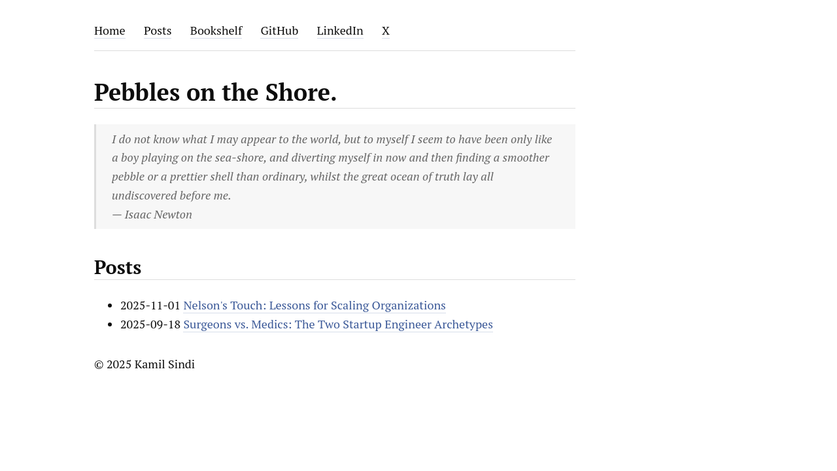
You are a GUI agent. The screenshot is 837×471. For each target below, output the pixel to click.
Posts (157, 30)
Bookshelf (216, 30)
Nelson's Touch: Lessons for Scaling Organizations (314, 305)
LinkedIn (340, 30)
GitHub (279, 30)
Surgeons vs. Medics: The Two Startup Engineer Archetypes (338, 324)
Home (110, 30)
